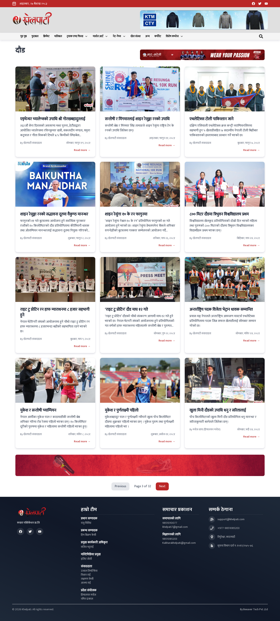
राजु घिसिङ (86, 523)
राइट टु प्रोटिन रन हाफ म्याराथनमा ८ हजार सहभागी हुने (54, 312)
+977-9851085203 (228, 528)
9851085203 (169, 539)
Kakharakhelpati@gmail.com (179, 543)
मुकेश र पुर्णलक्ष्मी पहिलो (121, 410)
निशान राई (86, 575)
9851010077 (169, 523)
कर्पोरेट (157, 36)
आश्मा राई (86, 583)
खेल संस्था (136, 36)
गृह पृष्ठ (23, 36)
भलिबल (58, 36)
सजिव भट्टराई (87, 547)
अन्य (147, 36)
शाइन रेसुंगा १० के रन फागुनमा (126, 214)
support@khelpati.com (230, 519)
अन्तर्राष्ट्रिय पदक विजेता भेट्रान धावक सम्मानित (221, 309)
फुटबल (35, 36)
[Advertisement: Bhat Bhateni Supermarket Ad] (202, 55)
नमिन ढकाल (87, 599)
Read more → (82, 150)
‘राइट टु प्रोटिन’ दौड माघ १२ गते (126, 309)
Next (162, 486)
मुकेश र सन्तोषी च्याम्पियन (38, 410)
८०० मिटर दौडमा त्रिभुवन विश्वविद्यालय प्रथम (219, 214)
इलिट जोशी (86, 559)
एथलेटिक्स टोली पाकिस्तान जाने (211, 119)
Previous (120, 486)
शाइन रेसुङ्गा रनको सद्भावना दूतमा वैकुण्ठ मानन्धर (54, 214)
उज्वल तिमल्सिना (89, 571)
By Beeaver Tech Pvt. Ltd (254, 609)
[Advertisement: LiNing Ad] (140, 465)
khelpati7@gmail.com (175, 527)
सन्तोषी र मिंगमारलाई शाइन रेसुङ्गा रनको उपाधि (137, 119)
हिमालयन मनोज (88, 595)
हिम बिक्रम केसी (88, 535)
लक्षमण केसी (87, 579)
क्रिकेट (46, 36)
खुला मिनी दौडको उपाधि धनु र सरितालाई (218, 410)
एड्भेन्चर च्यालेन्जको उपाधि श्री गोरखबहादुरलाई (52, 119)
